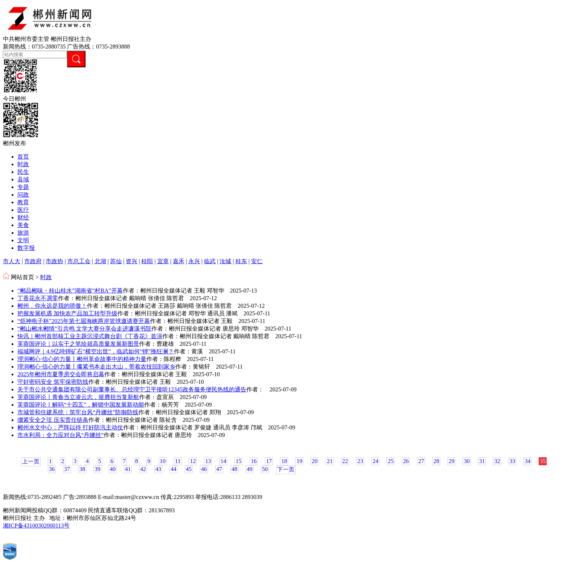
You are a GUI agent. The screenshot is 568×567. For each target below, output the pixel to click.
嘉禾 (178, 261)
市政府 (33, 261)
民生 (23, 172)
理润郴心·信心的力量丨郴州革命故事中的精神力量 (81, 359)
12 (193, 461)
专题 (23, 187)
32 (497, 461)
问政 (23, 195)
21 (330, 461)
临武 (210, 261)
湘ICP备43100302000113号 (36, 525)
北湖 (100, 261)
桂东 (241, 261)
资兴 (131, 261)
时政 (23, 164)
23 (360, 461)
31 (482, 461)
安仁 (257, 261)
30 (466, 461)
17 (269, 461)
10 (163, 461)
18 (284, 461)
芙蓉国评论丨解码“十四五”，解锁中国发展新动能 (80, 405)
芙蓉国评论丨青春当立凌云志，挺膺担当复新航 (78, 397)
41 (128, 469)
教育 (23, 202)
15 (238, 461)
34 (527, 461)
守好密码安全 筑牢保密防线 (52, 382)
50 (265, 469)
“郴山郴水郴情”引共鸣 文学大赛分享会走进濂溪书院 (84, 329)
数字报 (26, 248)
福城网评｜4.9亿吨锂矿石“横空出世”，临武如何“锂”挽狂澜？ (95, 351)
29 (451, 461)
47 (219, 469)
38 (82, 469)
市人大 (11, 261)
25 (390, 461)
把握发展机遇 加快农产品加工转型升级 (67, 313)
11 (177, 461)
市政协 (54, 261)
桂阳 (147, 261)
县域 (23, 179)
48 (234, 469)
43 (158, 469)
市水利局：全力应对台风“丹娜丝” (60, 435)
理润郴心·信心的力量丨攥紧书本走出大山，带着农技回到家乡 (96, 367)
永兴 (194, 261)
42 (143, 469)
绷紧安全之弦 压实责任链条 (52, 420)
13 (208, 461)
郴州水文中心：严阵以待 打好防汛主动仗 (70, 427)
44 (173, 469)
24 (375, 461)
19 (299, 461)
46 (204, 469)
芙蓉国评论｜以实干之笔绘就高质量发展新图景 (78, 344)
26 (406, 461)
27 (421, 461)
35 (543, 461)
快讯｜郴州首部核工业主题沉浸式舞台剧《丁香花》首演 (89, 336)
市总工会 (79, 261)
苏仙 (116, 261)
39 (97, 469)
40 (113, 469)
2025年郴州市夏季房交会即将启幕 (60, 374)
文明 (23, 240)
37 (67, 469)
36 (52, 469)
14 (223, 461)
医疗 (23, 210)
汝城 (225, 261)
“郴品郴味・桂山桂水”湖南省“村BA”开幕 (70, 290)
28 (436, 461)
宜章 (163, 261)
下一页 (286, 469)
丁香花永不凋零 (37, 298)
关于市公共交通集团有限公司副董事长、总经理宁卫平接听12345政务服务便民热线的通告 (131, 389)
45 (189, 469)
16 (253, 461)
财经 (23, 217)
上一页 (30, 461)
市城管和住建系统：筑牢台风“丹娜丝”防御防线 (77, 412)
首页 (23, 157)
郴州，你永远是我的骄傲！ (52, 306)
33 (512, 461)
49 (249, 469)
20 (314, 461)
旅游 (23, 233)
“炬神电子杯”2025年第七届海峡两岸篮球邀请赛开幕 (83, 321)
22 (345, 461)
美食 (23, 225)
